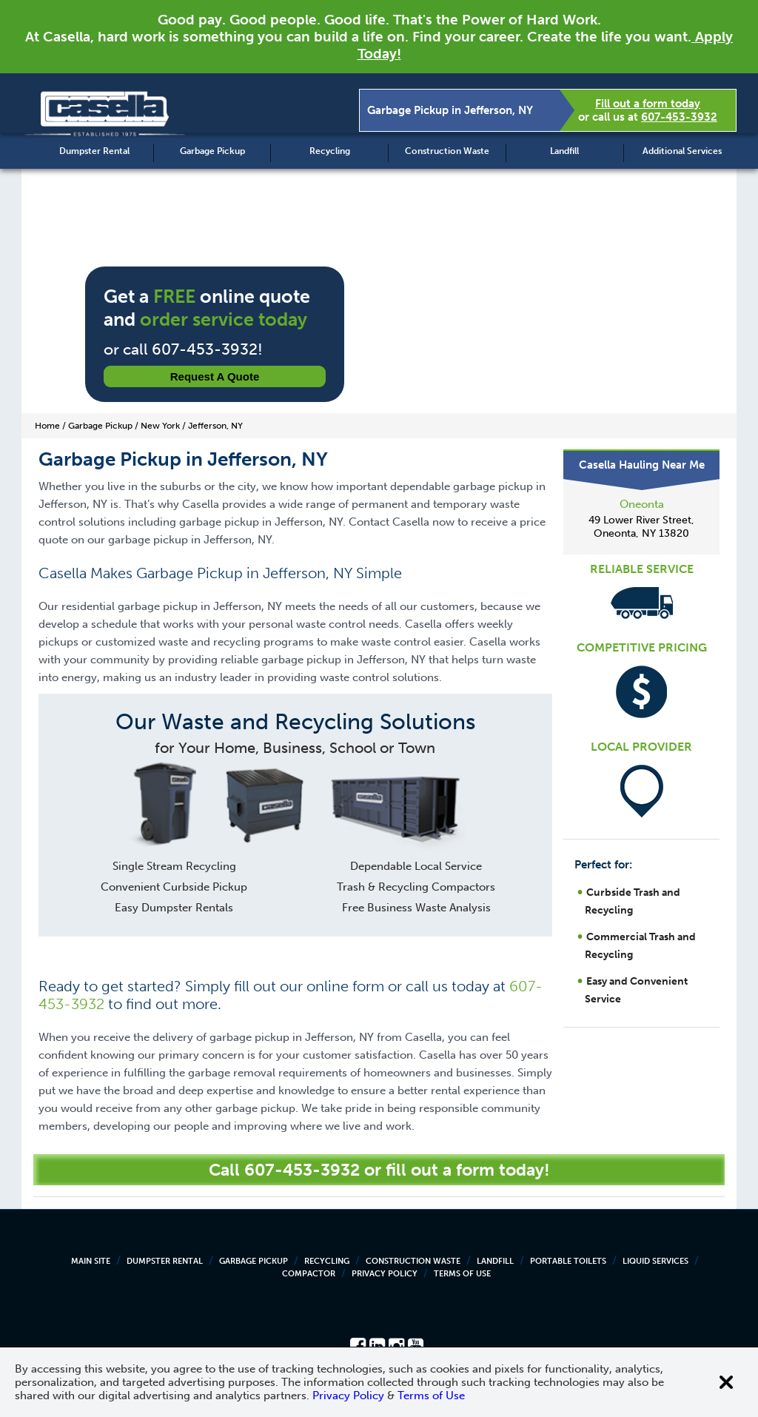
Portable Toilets (568, 1261)
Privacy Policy (384, 1274)
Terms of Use (462, 1274)
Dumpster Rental (94, 151)
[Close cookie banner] (726, 1382)
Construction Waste (447, 151)
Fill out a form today (647, 103)
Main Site (90, 1261)
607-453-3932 (679, 117)
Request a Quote (215, 376)
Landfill (564, 151)
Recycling (329, 151)
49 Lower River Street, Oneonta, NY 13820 (641, 527)
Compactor (308, 1274)
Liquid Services (655, 1261)
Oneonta (642, 504)
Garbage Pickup (212, 151)
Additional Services (682, 151)
